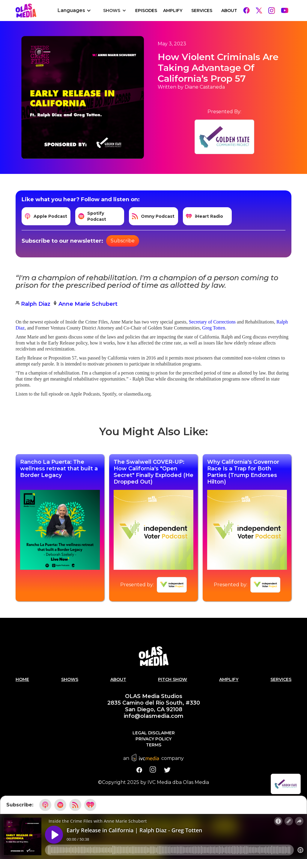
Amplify (172, 10)
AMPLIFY (228, 679)
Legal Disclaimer (154, 733)
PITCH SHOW (172, 679)
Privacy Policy (153, 739)
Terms (153, 745)
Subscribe (123, 241)
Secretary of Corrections (212, 321)
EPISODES (146, 10)
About (229, 10)
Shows (69, 679)
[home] (26, 10)
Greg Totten (213, 327)
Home (22, 679)
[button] (74, 11)
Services (201, 10)
